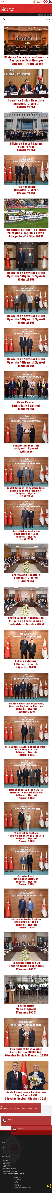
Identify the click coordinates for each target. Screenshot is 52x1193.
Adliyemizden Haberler (8, 15)
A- (47, 14)
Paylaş (41, 14)
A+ (50, 14)
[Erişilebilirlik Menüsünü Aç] (49, 1186)
